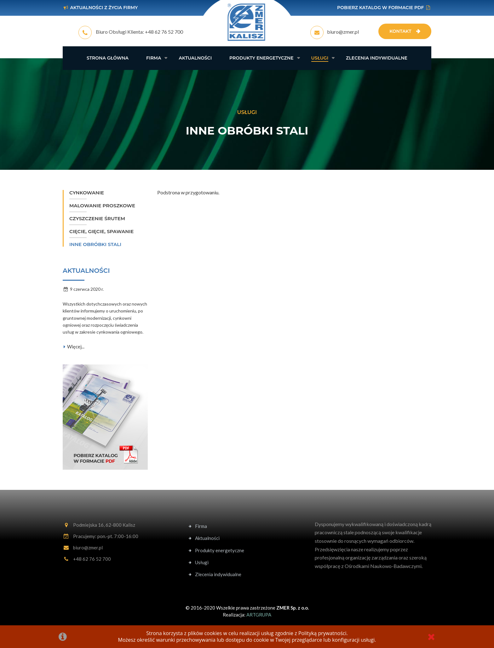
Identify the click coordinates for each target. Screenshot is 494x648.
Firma (153, 58)
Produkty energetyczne (261, 58)
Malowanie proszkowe (102, 206)
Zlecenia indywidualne (376, 58)
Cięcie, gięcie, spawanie (101, 231)
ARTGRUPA (258, 614)
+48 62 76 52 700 (164, 32)
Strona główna (108, 58)
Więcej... (73, 346)
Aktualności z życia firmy (104, 7)
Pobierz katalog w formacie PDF (380, 7)
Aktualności (195, 58)
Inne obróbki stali (95, 244)
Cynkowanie (86, 193)
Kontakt (400, 31)
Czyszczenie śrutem (97, 218)
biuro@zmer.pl (343, 32)
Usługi (320, 58)
